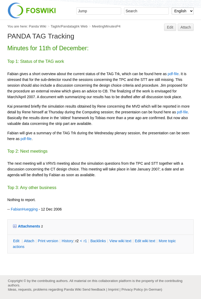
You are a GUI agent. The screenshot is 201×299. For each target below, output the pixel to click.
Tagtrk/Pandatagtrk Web (69, 26)
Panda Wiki (37, 26)
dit (16, 241)
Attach (186, 27)
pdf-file (173, 74)
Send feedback (93, 289)
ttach (29, 241)
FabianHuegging (24, 209)
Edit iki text (145, 241)
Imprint (113, 289)
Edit (170, 27)
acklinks (98, 241)
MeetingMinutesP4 (106, 26)
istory (67, 241)
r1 (85, 241)
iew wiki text (120, 241)
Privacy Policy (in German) (141, 289)
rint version (48, 241)
